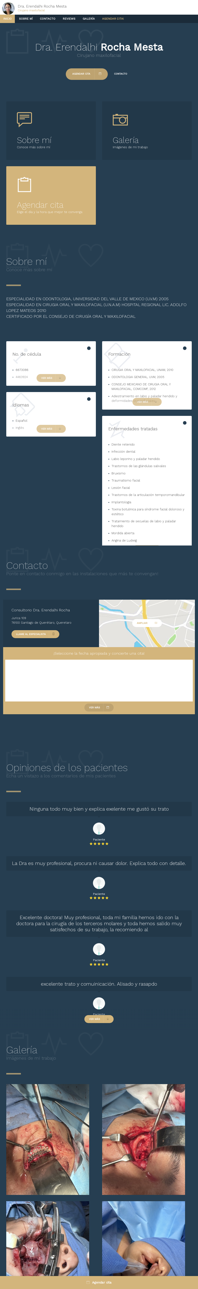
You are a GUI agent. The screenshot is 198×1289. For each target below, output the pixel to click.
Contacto (47, 18)
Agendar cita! (113, 18)
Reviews (69, 18)
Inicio (7, 18)
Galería (89, 18)
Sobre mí (26, 18)
